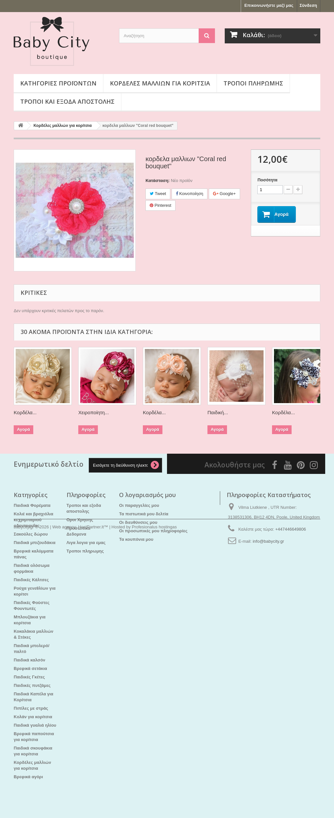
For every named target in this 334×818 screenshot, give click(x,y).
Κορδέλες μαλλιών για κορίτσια (160, 83)
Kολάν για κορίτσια (33, 716)
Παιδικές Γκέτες (29, 676)
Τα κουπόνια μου (136, 539)
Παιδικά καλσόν (29, 660)
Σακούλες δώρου (31, 534)
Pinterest (160, 205)
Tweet (158, 193)
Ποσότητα (267, 179)
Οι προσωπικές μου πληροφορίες (153, 530)
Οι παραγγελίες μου (139, 505)
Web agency (64, 800)
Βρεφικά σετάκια (30, 668)
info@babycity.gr (268, 541)
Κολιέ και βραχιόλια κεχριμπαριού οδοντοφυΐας (33, 519)
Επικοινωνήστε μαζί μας (268, 5)
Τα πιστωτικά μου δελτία (143, 513)
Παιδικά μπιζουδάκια (34, 542)
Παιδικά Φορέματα (32, 505)
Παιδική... (217, 412)
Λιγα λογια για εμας (86, 542)
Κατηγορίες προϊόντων (58, 83)
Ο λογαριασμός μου (147, 495)
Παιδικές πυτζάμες (32, 685)
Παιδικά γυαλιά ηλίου (35, 725)
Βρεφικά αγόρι (28, 776)
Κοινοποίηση (189, 193)
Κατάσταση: (157, 180)
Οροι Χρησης (80, 519)
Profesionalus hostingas (154, 800)
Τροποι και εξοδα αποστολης (67, 101)
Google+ (224, 193)
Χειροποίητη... (93, 412)
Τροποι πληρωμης (253, 83)
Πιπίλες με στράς (31, 708)
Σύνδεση (308, 5)
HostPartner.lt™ (93, 800)
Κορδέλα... (25, 412)
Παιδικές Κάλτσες (31, 579)
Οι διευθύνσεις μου (138, 522)
